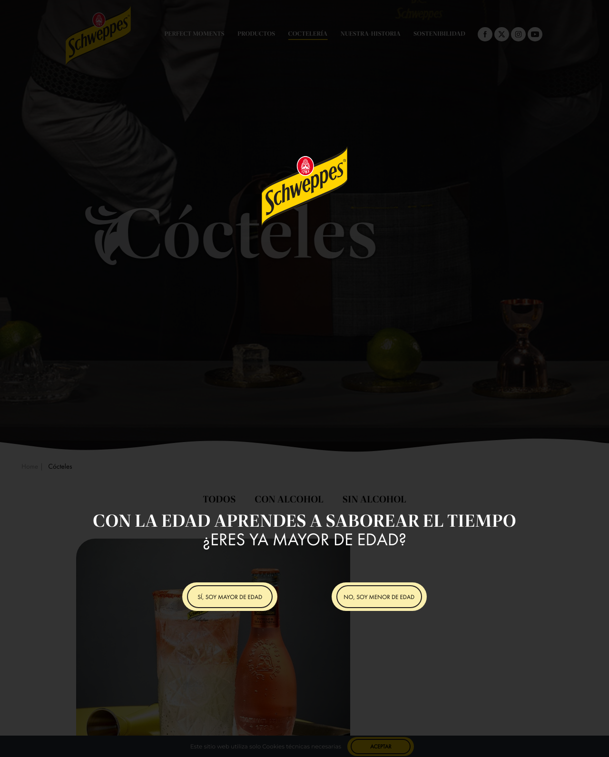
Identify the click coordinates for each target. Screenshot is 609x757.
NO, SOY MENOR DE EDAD (379, 597)
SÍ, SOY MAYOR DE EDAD (229, 597)
